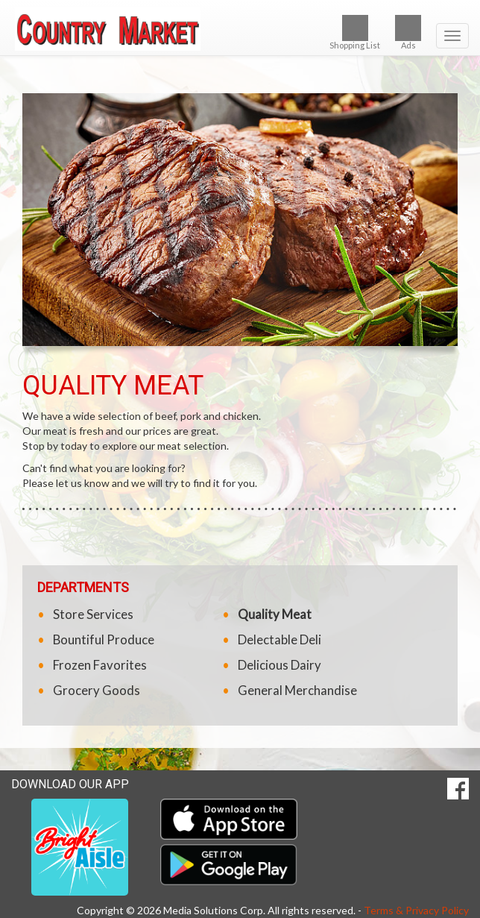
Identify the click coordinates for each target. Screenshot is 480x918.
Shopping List (354, 32)
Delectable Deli (279, 639)
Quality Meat (275, 614)
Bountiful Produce (103, 639)
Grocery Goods (96, 690)
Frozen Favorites (100, 665)
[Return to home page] (240, 29)
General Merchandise (297, 690)
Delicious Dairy (279, 665)
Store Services (93, 614)
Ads (408, 32)
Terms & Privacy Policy (416, 910)
